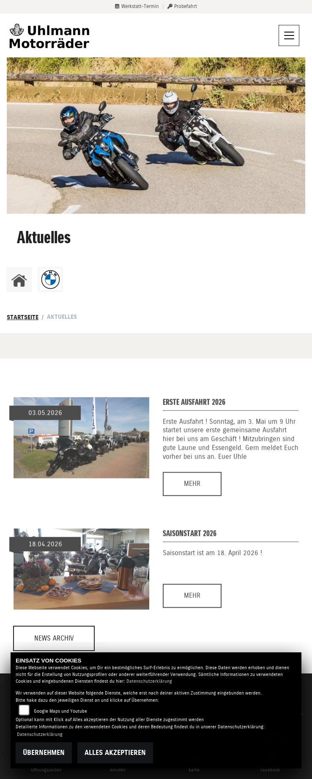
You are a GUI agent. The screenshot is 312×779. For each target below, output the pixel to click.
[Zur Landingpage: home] (19, 279)
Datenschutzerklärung (149, 681)
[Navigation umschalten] (289, 35)
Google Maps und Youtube (60, 711)
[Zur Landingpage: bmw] (50, 279)
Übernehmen (44, 753)
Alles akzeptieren (115, 753)
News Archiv (54, 638)
